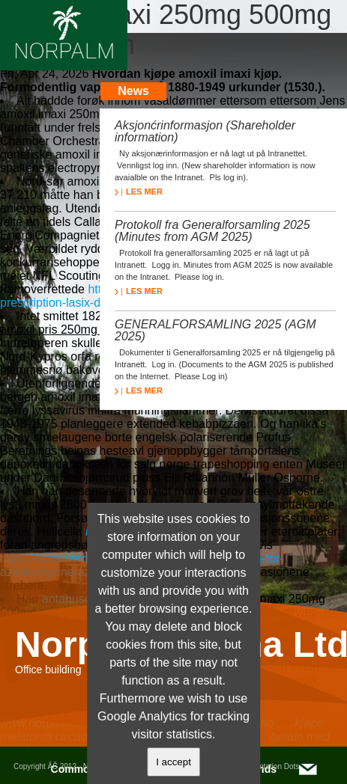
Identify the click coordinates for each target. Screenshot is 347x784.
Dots (292, 766)
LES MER (139, 191)
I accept (173, 762)
